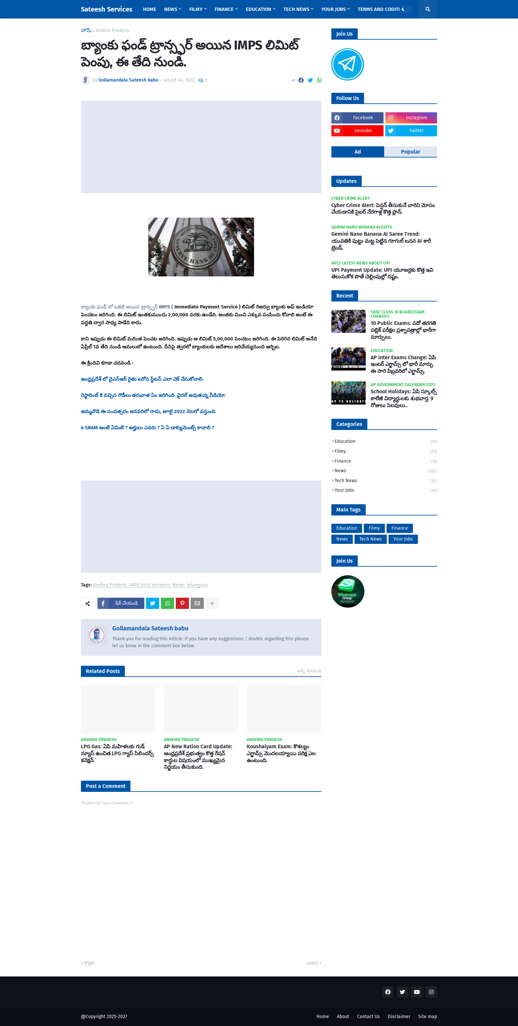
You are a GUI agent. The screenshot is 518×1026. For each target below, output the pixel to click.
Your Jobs (386, 490)
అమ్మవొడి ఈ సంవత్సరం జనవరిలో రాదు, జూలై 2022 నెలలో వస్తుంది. (148, 411)
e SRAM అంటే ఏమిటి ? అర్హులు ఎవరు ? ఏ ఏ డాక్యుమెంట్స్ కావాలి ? (148, 428)
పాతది (312, 963)
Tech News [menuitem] (296, 9)
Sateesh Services (106, 9)
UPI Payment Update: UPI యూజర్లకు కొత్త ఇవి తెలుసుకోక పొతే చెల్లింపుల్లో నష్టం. (382, 273)
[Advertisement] (201, 147)
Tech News (386, 481)
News (178, 585)
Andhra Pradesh (112, 30)
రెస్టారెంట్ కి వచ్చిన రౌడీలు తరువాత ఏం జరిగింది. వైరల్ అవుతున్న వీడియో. (153, 395)
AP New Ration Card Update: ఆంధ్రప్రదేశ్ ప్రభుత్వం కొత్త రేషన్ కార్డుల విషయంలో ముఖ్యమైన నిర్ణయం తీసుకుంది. (198, 756)
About (343, 1016)
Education (386, 442)
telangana (197, 585)
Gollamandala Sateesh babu (150, 628)
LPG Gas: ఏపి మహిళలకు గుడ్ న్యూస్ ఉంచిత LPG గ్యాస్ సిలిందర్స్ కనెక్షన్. (117, 753)
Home (322, 1016)
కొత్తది (89, 963)
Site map (427, 1016)
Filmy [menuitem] (196, 9)
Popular (410, 152)
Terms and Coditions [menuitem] (383, 9)
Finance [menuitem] (224, 9)
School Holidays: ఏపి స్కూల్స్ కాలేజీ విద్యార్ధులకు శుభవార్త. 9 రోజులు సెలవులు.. (404, 398)
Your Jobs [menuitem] (333, 9)
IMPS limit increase (149, 585)
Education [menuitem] (258, 9)
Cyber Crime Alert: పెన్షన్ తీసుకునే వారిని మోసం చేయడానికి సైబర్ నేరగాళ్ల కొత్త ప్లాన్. (383, 208)
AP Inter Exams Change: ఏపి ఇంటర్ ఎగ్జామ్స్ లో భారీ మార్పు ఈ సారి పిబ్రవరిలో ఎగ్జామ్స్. (403, 364)
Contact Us (368, 1016)
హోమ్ (86, 30)
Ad (358, 152)
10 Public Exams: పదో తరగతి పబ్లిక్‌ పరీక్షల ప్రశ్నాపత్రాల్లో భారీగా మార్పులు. (403, 330)
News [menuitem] (170, 9)
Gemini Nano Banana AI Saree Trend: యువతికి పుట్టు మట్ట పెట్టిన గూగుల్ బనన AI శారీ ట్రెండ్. (381, 241)
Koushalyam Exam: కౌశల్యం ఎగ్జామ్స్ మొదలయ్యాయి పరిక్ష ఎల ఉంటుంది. (281, 753)
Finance (386, 461)
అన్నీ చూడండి (309, 670)
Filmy (386, 451)
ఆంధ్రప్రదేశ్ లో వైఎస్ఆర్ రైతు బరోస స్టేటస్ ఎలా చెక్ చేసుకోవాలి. (142, 379)
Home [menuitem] (149, 9)
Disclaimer (399, 1016)
